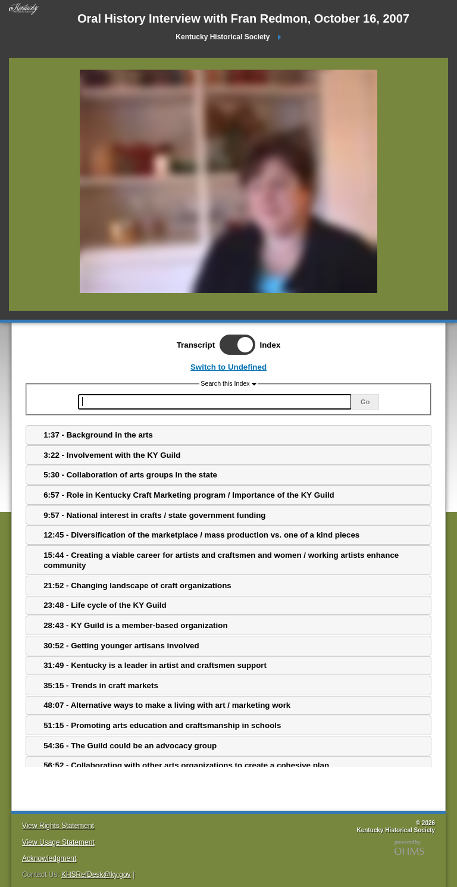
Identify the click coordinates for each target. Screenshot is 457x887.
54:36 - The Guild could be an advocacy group (130, 745)
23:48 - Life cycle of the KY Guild (104, 605)
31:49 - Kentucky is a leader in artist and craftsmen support (155, 665)
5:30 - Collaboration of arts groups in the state (130, 474)
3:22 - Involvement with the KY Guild (111, 455)
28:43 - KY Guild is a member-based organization (135, 625)
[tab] (228, 435)
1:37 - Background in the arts (98, 434)
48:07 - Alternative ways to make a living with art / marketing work (166, 705)
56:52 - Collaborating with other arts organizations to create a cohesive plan (186, 765)
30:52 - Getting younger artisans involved (121, 645)
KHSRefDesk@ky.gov (96, 874)
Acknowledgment (49, 858)
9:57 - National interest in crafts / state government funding (154, 515)
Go (365, 401)
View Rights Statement (58, 826)
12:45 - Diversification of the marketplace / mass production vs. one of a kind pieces (201, 534)
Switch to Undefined (228, 367)
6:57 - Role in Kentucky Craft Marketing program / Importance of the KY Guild (188, 495)
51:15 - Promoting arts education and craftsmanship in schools (162, 725)
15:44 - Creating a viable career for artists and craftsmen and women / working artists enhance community (221, 560)
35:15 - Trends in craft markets (100, 685)
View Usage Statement (58, 842)
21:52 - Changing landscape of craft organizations (137, 585)
